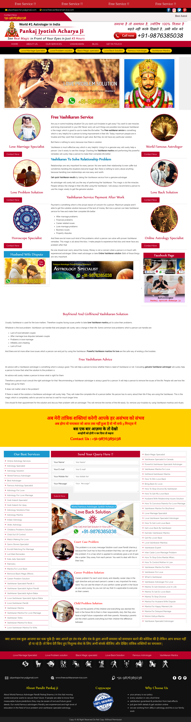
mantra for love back (17, 569)
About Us (32, 44)
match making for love (18, 539)
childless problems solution (20, 529)
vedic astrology (14, 525)
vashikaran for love (154, 572)
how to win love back (155, 479)
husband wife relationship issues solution (164, 498)
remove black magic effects (20, 574)
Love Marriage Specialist (33, 50)
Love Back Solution (113, 50)
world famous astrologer (19, 476)
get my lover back (153, 538)
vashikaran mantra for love (157, 469)
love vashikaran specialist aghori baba (25, 598)
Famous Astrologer (137, 50)
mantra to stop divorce (155, 596)
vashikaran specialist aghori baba (22, 593)
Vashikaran (77, 44)
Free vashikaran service (72, 117)
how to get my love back (157, 494)
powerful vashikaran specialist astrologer (163, 464)
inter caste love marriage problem (161, 552)
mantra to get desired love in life (161, 587)
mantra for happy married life (158, 606)
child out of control (16, 534)
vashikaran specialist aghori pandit (23, 588)
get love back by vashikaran (158, 528)
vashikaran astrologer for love (159, 582)
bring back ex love (153, 484)
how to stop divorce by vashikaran (161, 489)
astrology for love (16, 490)
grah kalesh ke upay (17, 505)
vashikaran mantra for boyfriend (159, 508)
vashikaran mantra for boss (19, 623)
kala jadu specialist (16, 559)
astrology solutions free (18, 510)
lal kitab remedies (16, 554)
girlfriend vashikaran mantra (157, 474)
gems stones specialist (18, 544)
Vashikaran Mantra (161, 50)
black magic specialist (155, 454)
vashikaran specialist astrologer (159, 621)
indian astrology (14, 520)
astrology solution (15, 471)
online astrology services (19, 461)
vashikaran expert (153, 547)
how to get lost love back (157, 523)
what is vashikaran (153, 577)
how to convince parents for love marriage (165, 503)
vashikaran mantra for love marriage (24, 613)
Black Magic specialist (88, 50)
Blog (95, 44)
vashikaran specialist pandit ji (20, 583)
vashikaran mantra (15, 608)
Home (14, 44)
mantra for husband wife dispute (160, 601)
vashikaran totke (15, 618)
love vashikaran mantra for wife (22, 627)
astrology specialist (16, 466)
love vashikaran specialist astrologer (162, 518)
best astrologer (14, 480)
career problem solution (18, 578)
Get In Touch (114, 44)
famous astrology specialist (20, 485)
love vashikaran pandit (17, 603)
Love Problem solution (61, 50)
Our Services (54, 44)
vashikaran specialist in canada (159, 459)
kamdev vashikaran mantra (157, 533)
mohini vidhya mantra (154, 616)
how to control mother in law (159, 562)
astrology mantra (15, 515)
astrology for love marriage (20, 495)
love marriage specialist (156, 513)
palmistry (11, 564)
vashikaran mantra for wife (157, 567)
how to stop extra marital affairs (159, 557)
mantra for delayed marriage (158, 611)
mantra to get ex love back (158, 592)
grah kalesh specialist (17, 500)
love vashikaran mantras (156, 543)
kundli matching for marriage (20, 549)
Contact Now (12, 154)
